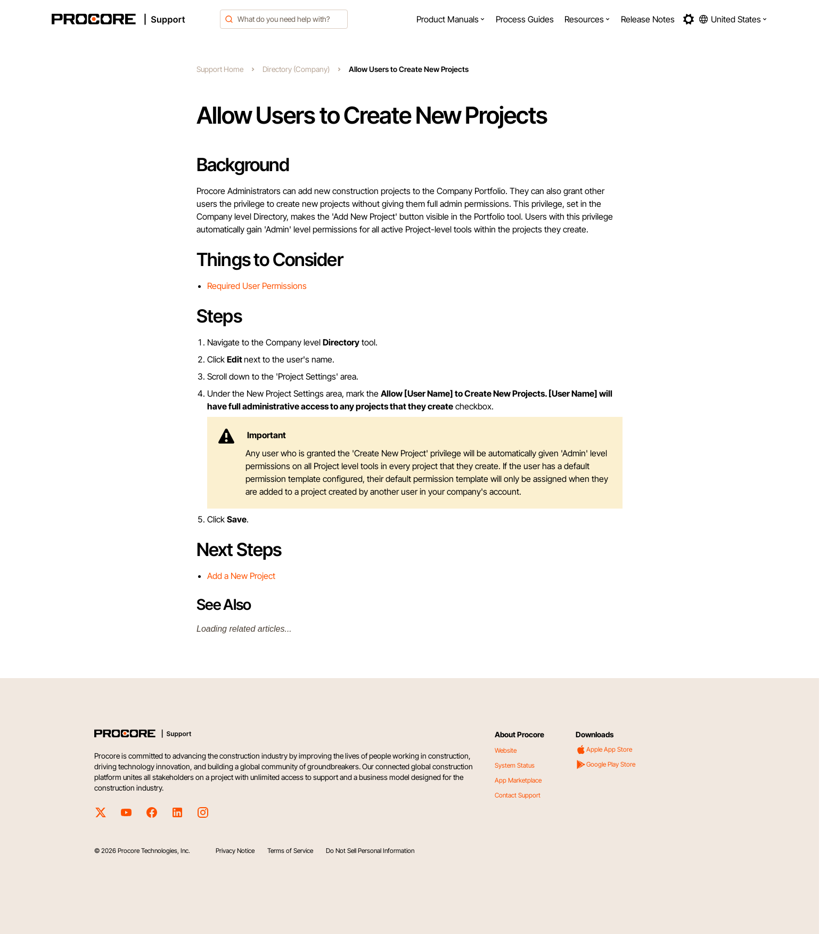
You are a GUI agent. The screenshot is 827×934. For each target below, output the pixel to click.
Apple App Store (604, 749)
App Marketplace (518, 780)
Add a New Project (241, 575)
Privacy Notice (235, 851)
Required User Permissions (257, 285)
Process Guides (525, 19)
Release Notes (648, 19)
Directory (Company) (296, 69)
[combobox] (284, 19)
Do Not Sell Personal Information (370, 851)
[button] (450, 19)
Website (506, 750)
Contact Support (518, 795)
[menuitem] (450, 19)
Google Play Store (605, 764)
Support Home (219, 69)
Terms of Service (290, 851)
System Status (515, 765)
